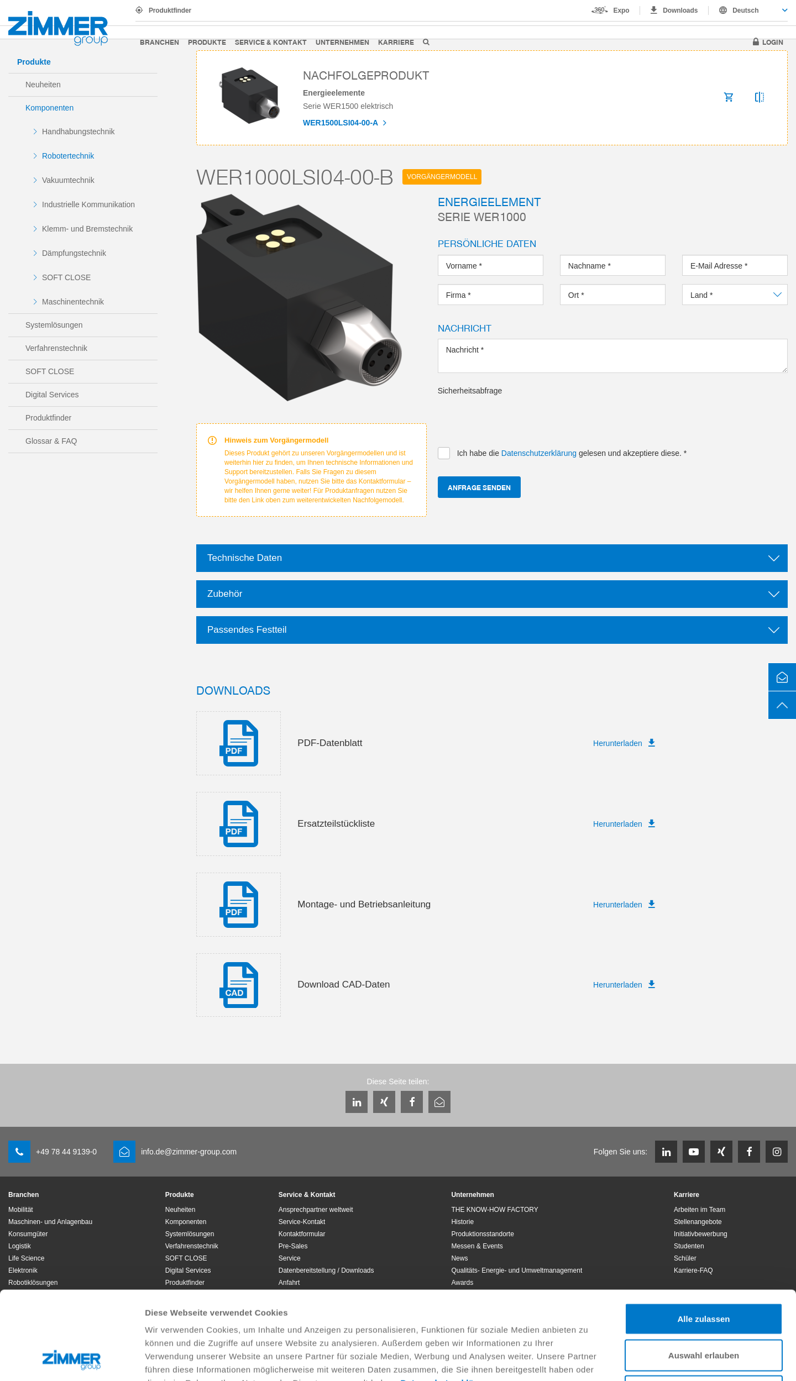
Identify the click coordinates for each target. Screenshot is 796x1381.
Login (772, 42)
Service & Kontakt (271, 42)
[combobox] (748, 10)
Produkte (207, 42)
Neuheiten (43, 84)
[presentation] (522, 417)
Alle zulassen (703, 1236)
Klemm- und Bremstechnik (87, 228)
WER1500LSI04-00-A (341, 123)
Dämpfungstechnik (74, 253)
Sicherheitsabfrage (470, 390)
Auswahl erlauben (703, 1272)
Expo (622, 10)
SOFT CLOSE (66, 277)
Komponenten (49, 107)
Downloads (680, 10)
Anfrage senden (479, 487)
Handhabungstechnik (78, 131)
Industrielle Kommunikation (88, 204)
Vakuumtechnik (68, 180)
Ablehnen (703, 1308)
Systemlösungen (54, 325)
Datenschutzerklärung (447, 1300)
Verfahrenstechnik (56, 348)
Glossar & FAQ (51, 441)
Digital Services (51, 394)
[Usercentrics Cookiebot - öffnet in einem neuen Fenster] (71, 1359)
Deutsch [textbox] (745, 10)
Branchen (159, 42)
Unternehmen (342, 42)
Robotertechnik (68, 155)
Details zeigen (588, 1359)
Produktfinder (170, 10)
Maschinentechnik (73, 301)
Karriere (396, 42)
